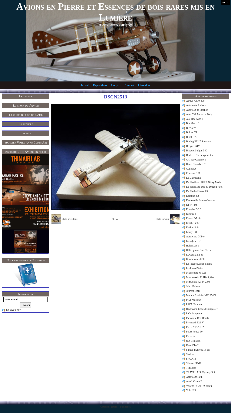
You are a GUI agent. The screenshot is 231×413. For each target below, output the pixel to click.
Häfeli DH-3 (192, 245)
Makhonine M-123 (196, 272)
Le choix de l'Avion (26, 105)
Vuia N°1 (191, 390)
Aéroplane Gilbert (195, 236)
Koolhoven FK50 (195, 259)
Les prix (116, 85)
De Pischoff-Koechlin (197, 191)
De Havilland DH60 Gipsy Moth (203, 182)
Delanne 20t (192, 195)
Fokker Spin (192, 227)
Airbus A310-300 (195, 100)
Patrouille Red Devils (197, 318)
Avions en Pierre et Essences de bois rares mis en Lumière (115, 12)
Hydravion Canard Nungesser (201, 309)
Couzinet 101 (193, 173)
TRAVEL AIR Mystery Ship (201, 372)
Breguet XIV (193, 146)
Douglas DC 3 (193, 209)
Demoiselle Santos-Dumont (200, 200)
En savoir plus (13, 310)
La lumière (26, 124)
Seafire (190, 354)
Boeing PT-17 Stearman (198, 141)
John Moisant (193, 286)
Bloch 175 (191, 137)
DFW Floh (191, 204)
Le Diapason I (193, 177)
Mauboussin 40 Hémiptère (200, 277)
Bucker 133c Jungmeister (199, 155)
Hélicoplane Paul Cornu (199, 250)
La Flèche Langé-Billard (199, 263)
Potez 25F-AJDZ (195, 327)
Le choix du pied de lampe (26, 115)
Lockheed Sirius (194, 268)
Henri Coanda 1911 (196, 164)
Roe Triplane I (193, 340)
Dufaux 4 (191, 214)
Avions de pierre (206, 96)
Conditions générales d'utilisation (115, 406)
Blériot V (191, 128)
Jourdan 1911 (193, 290)
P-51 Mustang (193, 300)
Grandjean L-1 (194, 241)
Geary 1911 (192, 232)
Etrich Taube (193, 223)
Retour (115, 219)
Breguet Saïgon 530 (196, 150)
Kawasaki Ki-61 (194, 254)
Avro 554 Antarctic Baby (199, 114)
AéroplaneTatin (194, 376)
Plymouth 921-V (195, 322)
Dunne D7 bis (193, 218)
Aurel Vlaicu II (194, 381)
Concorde (191, 168)
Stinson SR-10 (193, 363)
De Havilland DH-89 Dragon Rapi (204, 186)
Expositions (100, 85)
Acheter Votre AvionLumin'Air (26, 142)
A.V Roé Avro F (194, 118)
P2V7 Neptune (194, 304)
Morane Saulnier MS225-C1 (201, 295)
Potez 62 (190, 336)
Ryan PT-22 (192, 345)
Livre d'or (144, 85)
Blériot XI (191, 132)
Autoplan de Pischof (197, 109)
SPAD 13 (191, 358)
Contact (129, 85)
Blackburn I (192, 123)
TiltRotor (191, 367)
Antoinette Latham (196, 105)
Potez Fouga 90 (194, 331)
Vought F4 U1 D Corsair (199, 386)
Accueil (84, 85)
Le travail (26, 96)
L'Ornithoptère (194, 313)
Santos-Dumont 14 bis (198, 349)
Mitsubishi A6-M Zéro (198, 281)
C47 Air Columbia (196, 159)
